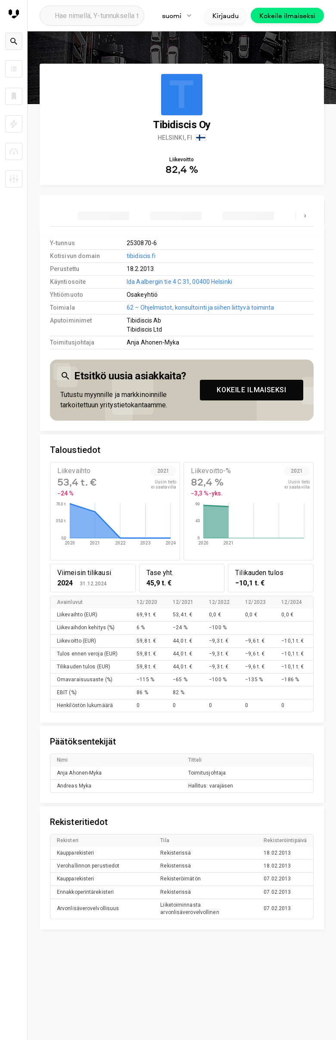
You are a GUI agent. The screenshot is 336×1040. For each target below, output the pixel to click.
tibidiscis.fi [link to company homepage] (141, 255)
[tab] (103, 216)
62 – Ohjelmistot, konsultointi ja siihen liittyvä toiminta (200, 307)
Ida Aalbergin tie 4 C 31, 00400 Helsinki (179, 281)
